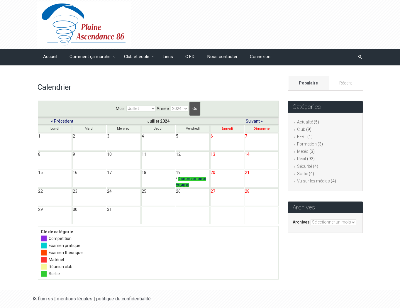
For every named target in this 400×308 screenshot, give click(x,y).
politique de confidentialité (123, 299)
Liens (168, 56)
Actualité (305, 122)
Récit (301, 158)
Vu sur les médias (313, 181)
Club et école (137, 56)
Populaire (308, 83)
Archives (301, 222)
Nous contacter (222, 56)
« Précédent (62, 121)
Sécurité (304, 166)
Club (301, 129)
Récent (345, 83)
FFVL (301, 136)
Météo (303, 151)
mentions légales (74, 299)
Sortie (302, 173)
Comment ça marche (91, 56)
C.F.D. (190, 56)
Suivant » (254, 121)
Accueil (50, 56)
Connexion (260, 56)
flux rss (43, 299)
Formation (307, 144)
